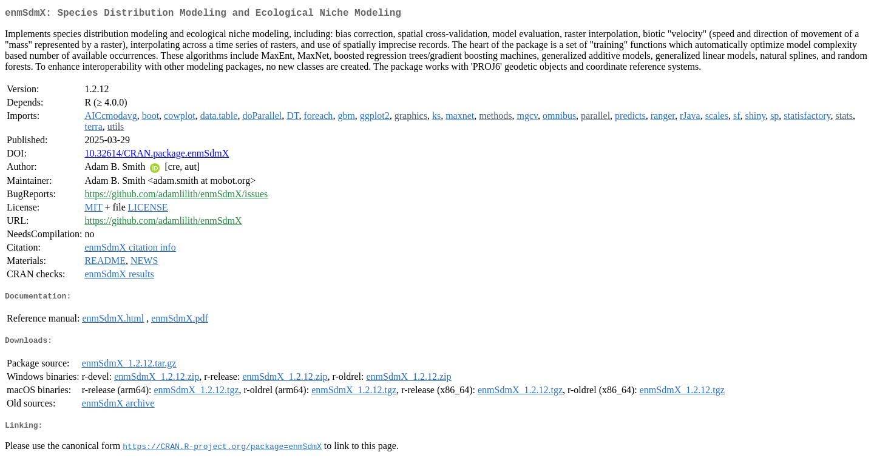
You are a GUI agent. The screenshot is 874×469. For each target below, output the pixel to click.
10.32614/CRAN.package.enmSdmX (156, 155)
